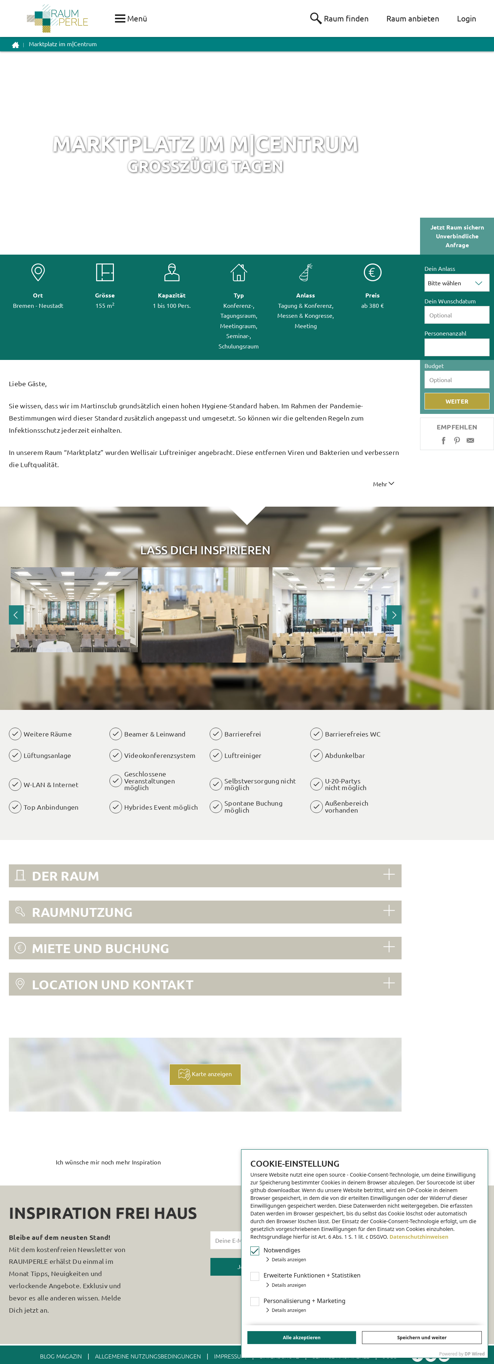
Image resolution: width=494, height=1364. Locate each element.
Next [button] (394, 615)
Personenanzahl (445, 333)
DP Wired (475, 1354)
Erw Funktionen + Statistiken (312, 1275)
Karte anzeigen (205, 1076)
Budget (434, 365)
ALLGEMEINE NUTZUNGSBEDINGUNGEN (148, 1356)
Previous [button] (16, 615)
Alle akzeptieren (302, 1337)
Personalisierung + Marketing (305, 1301)
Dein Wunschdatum (450, 301)
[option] (74, 609)
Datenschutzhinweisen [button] (419, 1236)
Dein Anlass (439, 268)
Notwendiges (282, 1250)
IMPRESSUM (230, 1356)
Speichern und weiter (422, 1337)
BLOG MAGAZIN (61, 1356)
